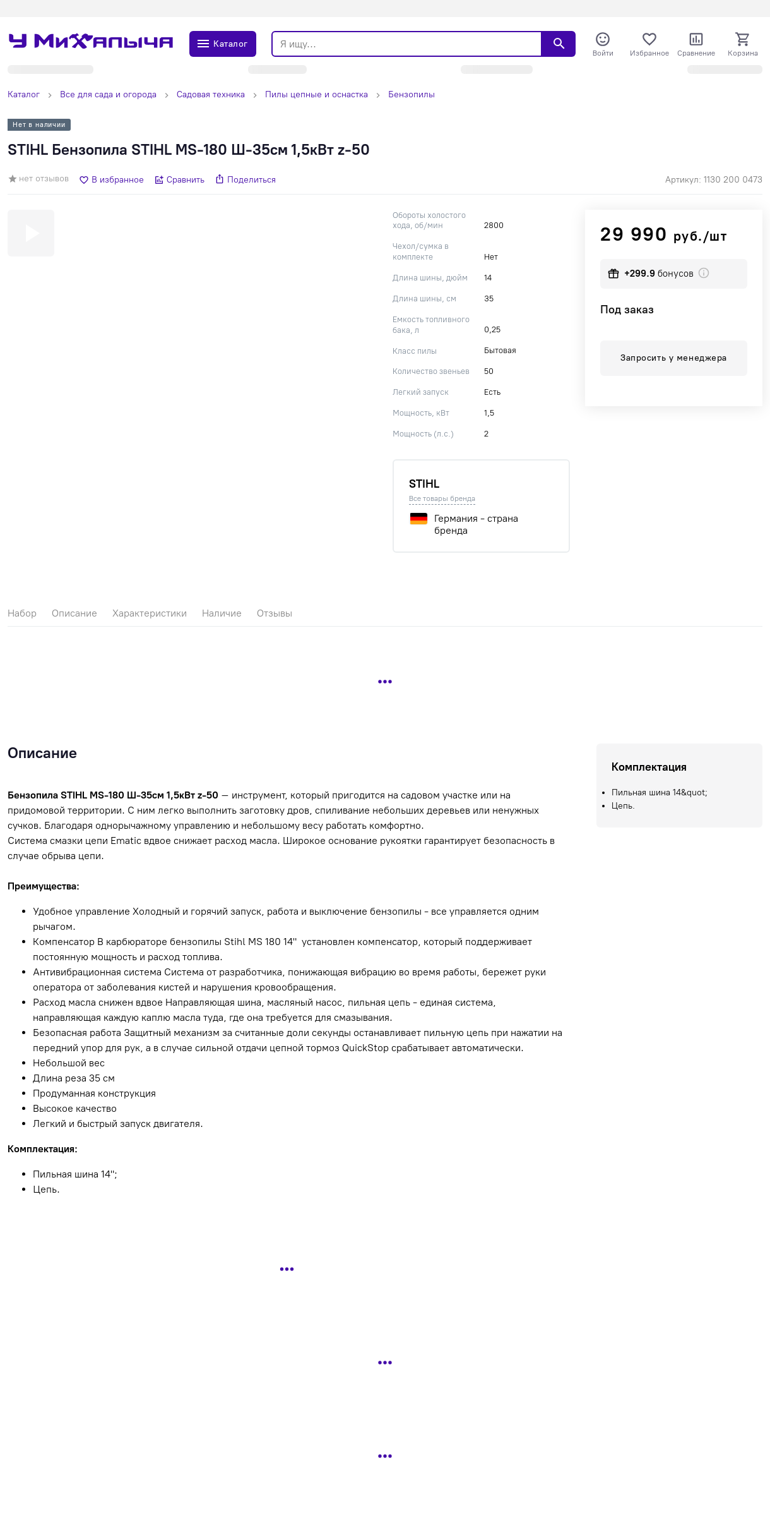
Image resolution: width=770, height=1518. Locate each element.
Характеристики (149, 613)
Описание (74, 613)
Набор (22, 613)
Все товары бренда (442, 498)
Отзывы (274, 613)
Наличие (222, 613)
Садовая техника (211, 94)
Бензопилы (411, 94)
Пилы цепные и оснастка (316, 94)
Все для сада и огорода (108, 94)
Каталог (24, 94)
